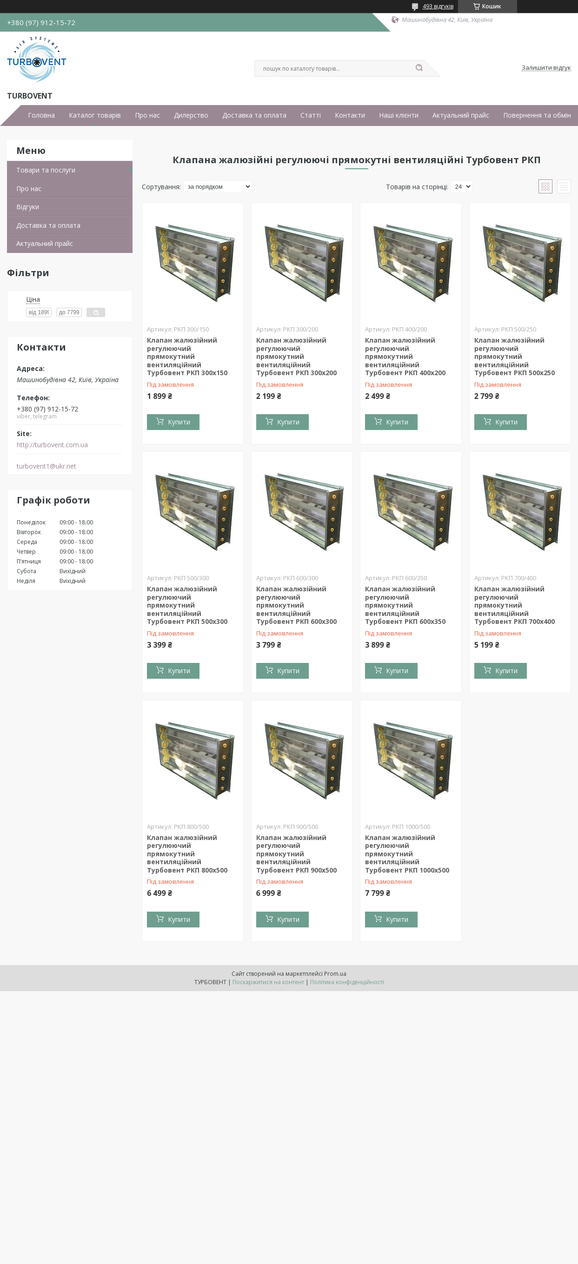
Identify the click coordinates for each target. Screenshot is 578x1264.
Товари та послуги (45, 169)
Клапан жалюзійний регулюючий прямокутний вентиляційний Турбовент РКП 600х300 (296, 605)
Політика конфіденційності (347, 982)
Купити (179, 421)
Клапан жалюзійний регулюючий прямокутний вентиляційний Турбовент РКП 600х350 (405, 605)
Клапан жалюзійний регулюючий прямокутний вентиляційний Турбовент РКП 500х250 (514, 356)
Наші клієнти (399, 115)
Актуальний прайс (460, 115)
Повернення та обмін (537, 115)
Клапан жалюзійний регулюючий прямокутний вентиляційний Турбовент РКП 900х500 (296, 853)
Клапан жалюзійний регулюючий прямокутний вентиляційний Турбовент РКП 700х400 (514, 605)
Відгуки (27, 206)
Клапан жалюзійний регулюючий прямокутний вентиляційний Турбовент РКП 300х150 (187, 356)
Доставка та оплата (254, 115)
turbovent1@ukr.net (46, 466)
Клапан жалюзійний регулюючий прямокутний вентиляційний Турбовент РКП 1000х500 (407, 853)
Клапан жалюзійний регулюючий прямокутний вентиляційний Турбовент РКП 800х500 (187, 853)
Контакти (350, 115)
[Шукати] (419, 68)
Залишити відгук (546, 68)
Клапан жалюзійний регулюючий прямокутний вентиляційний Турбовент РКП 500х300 (187, 605)
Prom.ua (335, 974)
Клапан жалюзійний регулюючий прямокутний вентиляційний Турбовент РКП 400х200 (405, 356)
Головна (41, 115)
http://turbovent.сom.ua (52, 445)
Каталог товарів (95, 115)
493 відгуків (438, 6)
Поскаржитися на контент (268, 982)
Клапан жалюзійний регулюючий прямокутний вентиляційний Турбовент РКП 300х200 (296, 356)
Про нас (147, 115)
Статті (310, 115)
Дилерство (191, 115)
